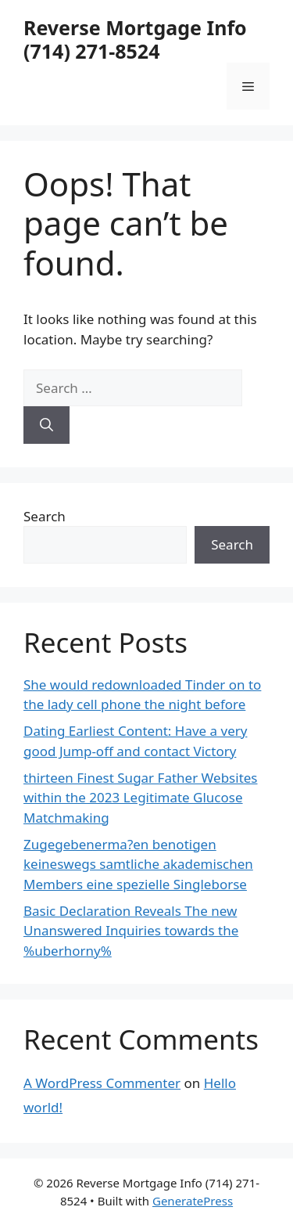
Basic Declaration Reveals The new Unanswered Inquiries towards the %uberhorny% (130, 931)
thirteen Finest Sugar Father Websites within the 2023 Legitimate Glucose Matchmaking (140, 798)
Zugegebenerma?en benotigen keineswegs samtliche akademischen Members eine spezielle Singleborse (138, 864)
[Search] (46, 425)
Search (44, 516)
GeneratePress (192, 1201)
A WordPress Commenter (101, 1083)
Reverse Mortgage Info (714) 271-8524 (135, 39)
